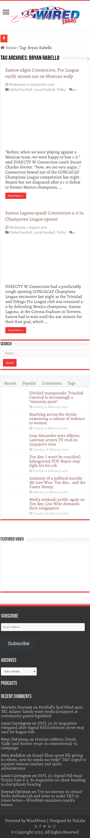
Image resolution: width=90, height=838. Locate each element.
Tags (71, 383)
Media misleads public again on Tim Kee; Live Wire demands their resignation (57, 504)
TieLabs (78, 820)
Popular (29, 383)
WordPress (36, 820)
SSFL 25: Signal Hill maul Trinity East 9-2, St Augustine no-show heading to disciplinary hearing (43, 780)
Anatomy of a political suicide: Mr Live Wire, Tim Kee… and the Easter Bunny (57, 482)
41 (74, 89)
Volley (61, 89)
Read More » (15, 195)
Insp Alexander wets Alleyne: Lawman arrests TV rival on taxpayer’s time (54, 440)
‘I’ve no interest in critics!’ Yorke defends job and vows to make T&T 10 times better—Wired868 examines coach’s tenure (42, 798)
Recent (10, 383)
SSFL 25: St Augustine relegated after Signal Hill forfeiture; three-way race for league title (42, 727)
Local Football (44, 89)
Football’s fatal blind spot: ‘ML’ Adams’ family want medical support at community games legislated (42, 711)
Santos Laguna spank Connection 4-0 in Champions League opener (44, 216)
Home (8, 47)
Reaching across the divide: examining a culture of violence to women (57, 418)
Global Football (20, 89)
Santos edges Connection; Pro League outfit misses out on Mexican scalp (42, 73)
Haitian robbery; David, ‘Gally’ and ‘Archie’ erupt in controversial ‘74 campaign (39, 743)
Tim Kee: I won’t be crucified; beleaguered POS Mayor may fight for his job (55, 461)
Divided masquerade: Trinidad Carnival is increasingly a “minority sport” (56, 397)
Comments (51, 383)
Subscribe (19, 643)
